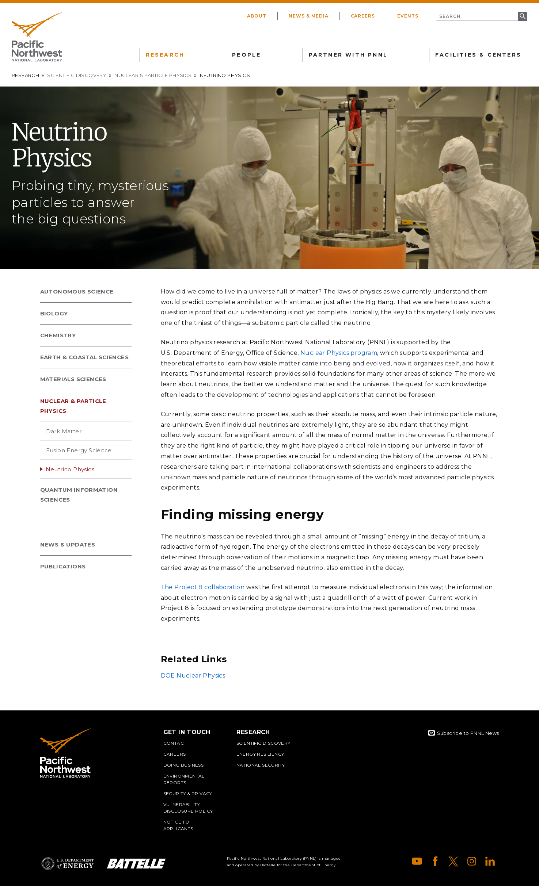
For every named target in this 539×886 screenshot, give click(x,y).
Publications (63, 566)
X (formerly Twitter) (453, 861)
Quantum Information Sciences (79, 494)
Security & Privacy (187, 793)
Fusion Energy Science (79, 450)
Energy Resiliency (260, 754)
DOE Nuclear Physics (193, 675)
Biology (54, 313)
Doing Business (183, 765)
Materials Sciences (73, 379)
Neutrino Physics (70, 469)
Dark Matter (63, 431)
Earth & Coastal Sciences (84, 357)
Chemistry (58, 335)
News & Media (309, 16)
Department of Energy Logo (67, 863)
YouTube (417, 861)
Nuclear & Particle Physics (152, 75)
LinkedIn (490, 861)
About (256, 16)
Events (407, 16)
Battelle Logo (136, 863)
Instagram (471, 861)
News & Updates (67, 544)
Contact (175, 743)
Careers (363, 16)
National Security (260, 765)
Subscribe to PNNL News (468, 733)
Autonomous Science (77, 291)
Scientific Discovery (76, 75)
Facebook (435, 861)
